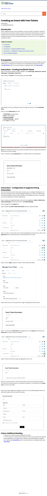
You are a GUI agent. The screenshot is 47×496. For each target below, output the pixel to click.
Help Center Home (6, 8)
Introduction (7, 44)
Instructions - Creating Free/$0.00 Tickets (14, 49)
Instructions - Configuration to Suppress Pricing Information (19, 51)
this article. (39, 65)
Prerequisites (7, 46)
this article (7, 65)
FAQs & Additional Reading (10, 53)
